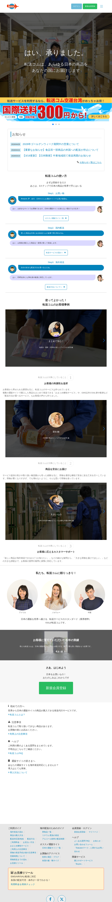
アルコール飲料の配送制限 (53, 839)
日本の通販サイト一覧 (51, 848)
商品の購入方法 (16, 835)
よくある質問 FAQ (82, 841)
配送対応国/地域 (17, 839)
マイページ (93, 832)
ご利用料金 (14, 842)
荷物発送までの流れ (18, 859)
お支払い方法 (28, 842)
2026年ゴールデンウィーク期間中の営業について (51, 144)
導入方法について (18, 772)
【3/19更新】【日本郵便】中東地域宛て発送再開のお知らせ (57, 155)
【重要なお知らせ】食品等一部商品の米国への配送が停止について (61, 149)
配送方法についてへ (56, 287)
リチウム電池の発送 (50, 835)
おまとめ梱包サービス (19, 846)
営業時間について (17, 856)
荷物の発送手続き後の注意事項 (23, 853)
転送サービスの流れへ (56, 253)
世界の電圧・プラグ (50, 857)
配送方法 (31, 839)
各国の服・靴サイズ (50, 860)
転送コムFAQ (16, 753)
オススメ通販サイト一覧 (56, 218)
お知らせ (97, 841)
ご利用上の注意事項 (18, 849)
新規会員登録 (56, 688)
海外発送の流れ (16, 832)
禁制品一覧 (46, 832)
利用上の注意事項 (18, 734)
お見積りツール (16, 863)
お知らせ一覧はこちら (91, 162)
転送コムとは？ (17, 714)
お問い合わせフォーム (83, 844)
